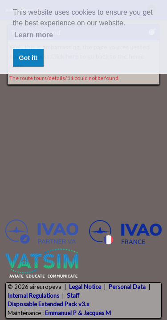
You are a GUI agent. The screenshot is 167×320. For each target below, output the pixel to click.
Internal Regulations (33, 295)
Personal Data (127, 286)
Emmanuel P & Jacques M (78, 312)
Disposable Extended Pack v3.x (49, 304)
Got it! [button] (28, 57)
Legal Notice (85, 286)
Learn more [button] (33, 35)
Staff (73, 295)
